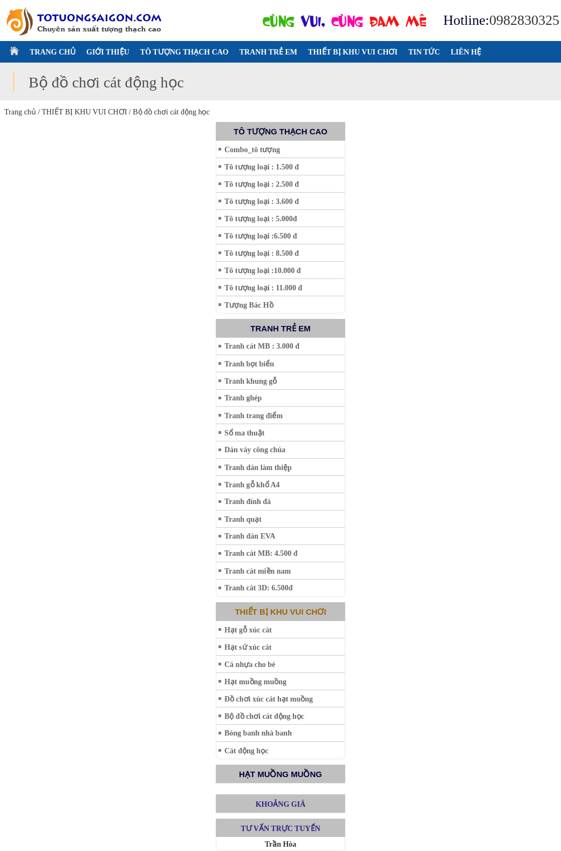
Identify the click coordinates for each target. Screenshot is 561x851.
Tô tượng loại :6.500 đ (260, 236)
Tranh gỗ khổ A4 (252, 485)
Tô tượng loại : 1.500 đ (261, 167)
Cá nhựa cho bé (249, 665)
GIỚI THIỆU (107, 52)
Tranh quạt (243, 519)
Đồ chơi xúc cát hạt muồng (268, 699)
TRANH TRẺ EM (268, 52)
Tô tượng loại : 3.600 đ (261, 202)
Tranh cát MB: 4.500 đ (260, 553)
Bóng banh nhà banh (258, 733)
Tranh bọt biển (249, 364)
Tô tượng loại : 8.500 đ (261, 253)
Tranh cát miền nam (257, 571)
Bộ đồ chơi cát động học (264, 716)
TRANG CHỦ (53, 52)
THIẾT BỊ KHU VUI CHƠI (353, 52)
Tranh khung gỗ (250, 381)
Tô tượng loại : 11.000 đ (263, 288)
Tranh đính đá (247, 502)
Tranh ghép (243, 398)
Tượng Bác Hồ (248, 305)
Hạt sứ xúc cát (247, 647)
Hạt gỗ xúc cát (248, 630)
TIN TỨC (424, 52)
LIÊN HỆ (466, 52)
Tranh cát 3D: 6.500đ (258, 588)
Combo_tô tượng (252, 150)
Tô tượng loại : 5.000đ (260, 219)
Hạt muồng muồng (255, 682)
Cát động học (246, 751)
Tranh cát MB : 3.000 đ (261, 346)
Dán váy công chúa (254, 450)
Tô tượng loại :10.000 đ (262, 271)
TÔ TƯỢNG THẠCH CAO (184, 52)
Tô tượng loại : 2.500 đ (261, 184)
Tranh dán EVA (249, 536)
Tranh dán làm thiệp (258, 468)
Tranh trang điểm (253, 416)
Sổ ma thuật (244, 433)
